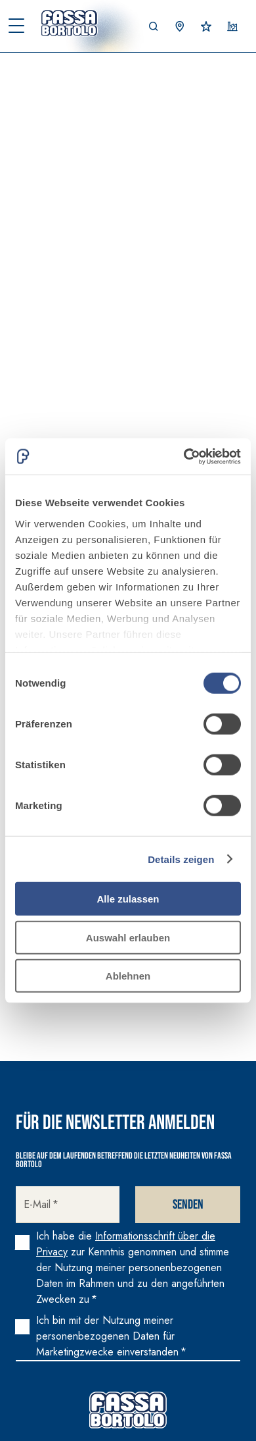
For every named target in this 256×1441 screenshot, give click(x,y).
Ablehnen (128, 976)
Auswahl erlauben (128, 937)
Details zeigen (181, 858)
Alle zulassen (127, 898)
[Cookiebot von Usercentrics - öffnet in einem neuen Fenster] (184, 456)
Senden (188, 1205)
